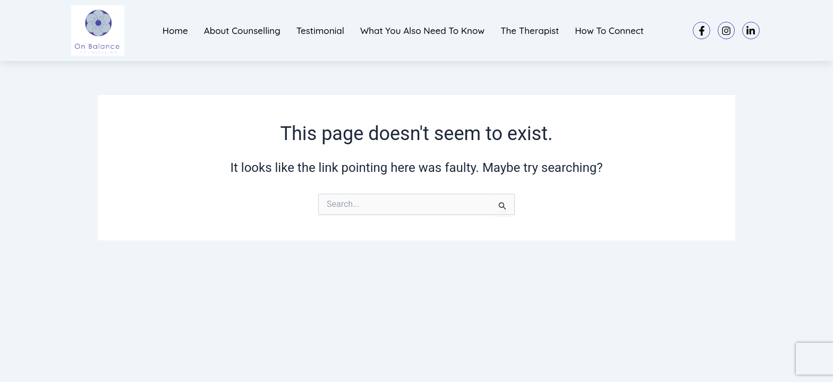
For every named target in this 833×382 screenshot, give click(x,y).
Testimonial (320, 30)
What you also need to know (422, 30)
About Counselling (242, 30)
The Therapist (529, 30)
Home (175, 30)
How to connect (609, 30)
